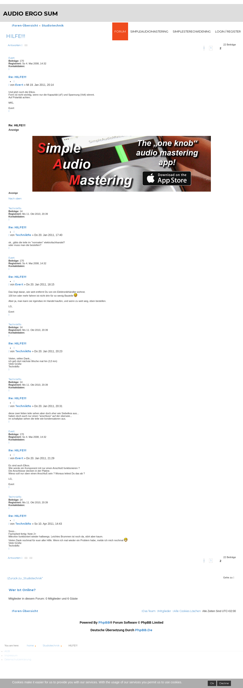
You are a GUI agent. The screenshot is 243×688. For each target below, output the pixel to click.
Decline (224, 683)
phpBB (104, 622)
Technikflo (14, 208)
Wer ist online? (22, 590)
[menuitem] (187, 611)
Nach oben (15, 198)
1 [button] (210, 47)
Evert (11, 57)
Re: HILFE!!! (17, 77)
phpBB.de (143, 630)
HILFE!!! (15, 36)
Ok (212, 683)
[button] (204, 48)
